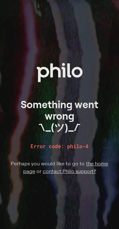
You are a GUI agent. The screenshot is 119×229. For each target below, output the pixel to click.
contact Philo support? (69, 171)
